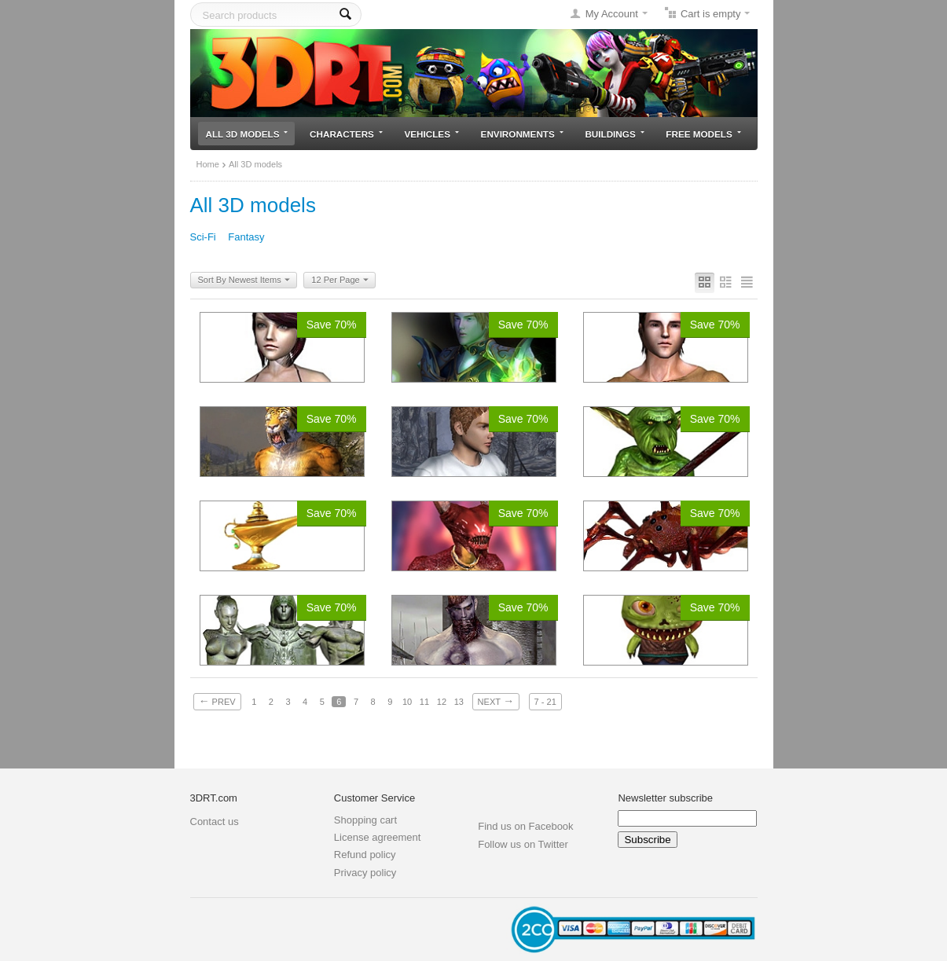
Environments (522, 134)
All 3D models (247, 134)
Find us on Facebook (525, 826)
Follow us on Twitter (523, 844)
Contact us (214, 821)
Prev (217, 701)
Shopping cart (365, 820)
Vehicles (432, 134)
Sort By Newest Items (244, 280)
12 (441, 701)
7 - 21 (545, 701)
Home (207, 164)
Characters (346, 134)
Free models (703, 134)
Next (496, 701)
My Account (611, 14)
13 (459, 701)
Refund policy (365, 854)
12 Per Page (339, 280)
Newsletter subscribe (665, 798)
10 (407, 701)
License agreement (377, 837)
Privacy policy (365, 872)
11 (424, 701)
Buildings (614, 134)
